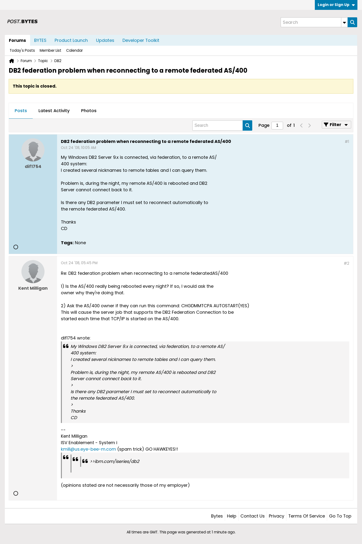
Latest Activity (54, 111)
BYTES (40, 40)
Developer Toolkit (141, 40)
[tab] (21, 111)
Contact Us (252, 516)
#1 (347, 141)
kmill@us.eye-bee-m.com (88, 449)
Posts (21, 111)
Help (231, 516)
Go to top (340, 516)
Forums (17, 40)
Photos (89, 111)
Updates (105, 40)
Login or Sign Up (336, 4)
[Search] (314, 22)
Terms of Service (306, 516)
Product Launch (71, 40)
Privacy (276, 516)
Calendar (74, 50)
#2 (346, 263)
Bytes (217, 516)
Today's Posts (22, 50)
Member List (50, 50)
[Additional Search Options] (344, 22)
